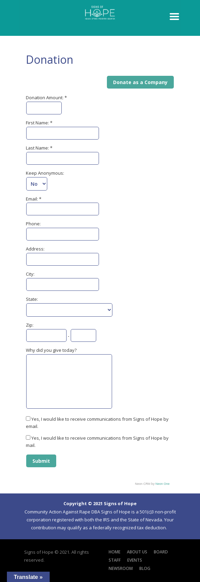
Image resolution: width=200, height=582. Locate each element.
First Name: (38, 123)
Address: (35, 249)
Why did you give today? (51, 350)
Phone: (33, 224)
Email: (32, 199)
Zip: (29, 325)
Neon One (163, 484)
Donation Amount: (45, 97)
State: (32, 299)
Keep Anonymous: (45, 173)
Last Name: (38, 148)
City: (30, 274)
